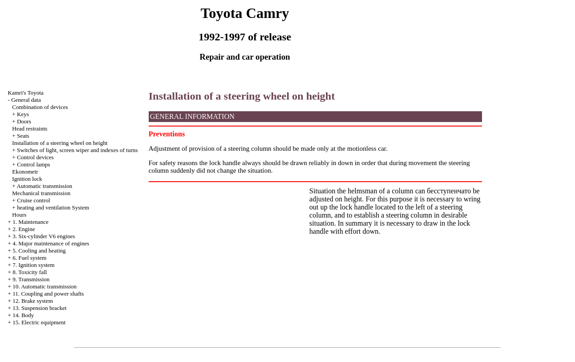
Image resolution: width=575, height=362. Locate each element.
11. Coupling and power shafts (48, 293)
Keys (23, 114)
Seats (23, 135)
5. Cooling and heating (39, 250)
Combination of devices (40, 107)
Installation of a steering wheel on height (59, 143)
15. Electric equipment (39, 322)
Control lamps (33, 164)
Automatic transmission (44, 186)
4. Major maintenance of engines (51, 243)
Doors (24, 121)
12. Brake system (33, 300)
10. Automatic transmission (45, 286)
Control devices (35, 157)
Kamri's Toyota (26, 92)
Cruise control (33, 200)
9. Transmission (31, 279)
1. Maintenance (31, 221)
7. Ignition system (34, 265)
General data (26, 99)
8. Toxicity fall (30, 272)
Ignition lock (27, 178)
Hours (19, 214)
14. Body (23, 315)
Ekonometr (25, 171)
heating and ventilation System (53, 207)
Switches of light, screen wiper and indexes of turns (77, 150)
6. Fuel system (29, 257)
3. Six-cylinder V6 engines (44, 236)
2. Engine (24, 229)
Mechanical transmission (41, 193)
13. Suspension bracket (39, 308)
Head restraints (29, 128)
